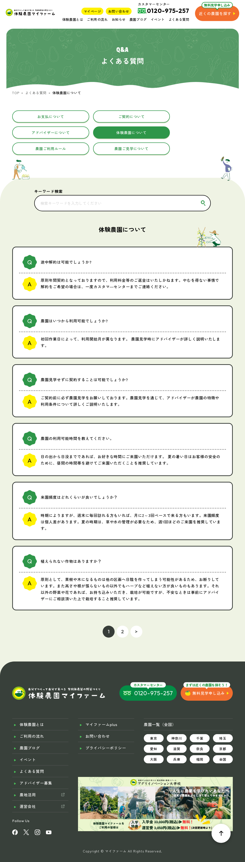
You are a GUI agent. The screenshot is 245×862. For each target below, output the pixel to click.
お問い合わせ (118, 11)
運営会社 (28, 792)
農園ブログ (138, 19)
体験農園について (48, 133)
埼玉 (222, 723)
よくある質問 (178, 19)
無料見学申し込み (208, 678)
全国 (222, 744)
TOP (16, 92)
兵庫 (176, 744)
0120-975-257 (153, 678)
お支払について (48, 117)
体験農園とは (72, 19)
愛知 (153, 734)
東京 (153, 723)
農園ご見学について (197, 133)
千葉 (199, 723)
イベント (158, 19)
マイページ (92, 11)
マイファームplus (101, 710)
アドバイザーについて (197, 117)
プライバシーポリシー (105, 733)
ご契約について (123, 117)
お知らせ (119, 19)
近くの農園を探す (215, 13)
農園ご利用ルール (122, 133)
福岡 (199, 744)
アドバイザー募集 (36, 768)
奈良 (199, 734)
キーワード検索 (48, 176)
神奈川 (176, 723)
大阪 (153, 744)
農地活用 (28, 780)
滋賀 (176, 734)
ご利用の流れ (97, 19)
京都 (222, 734)
